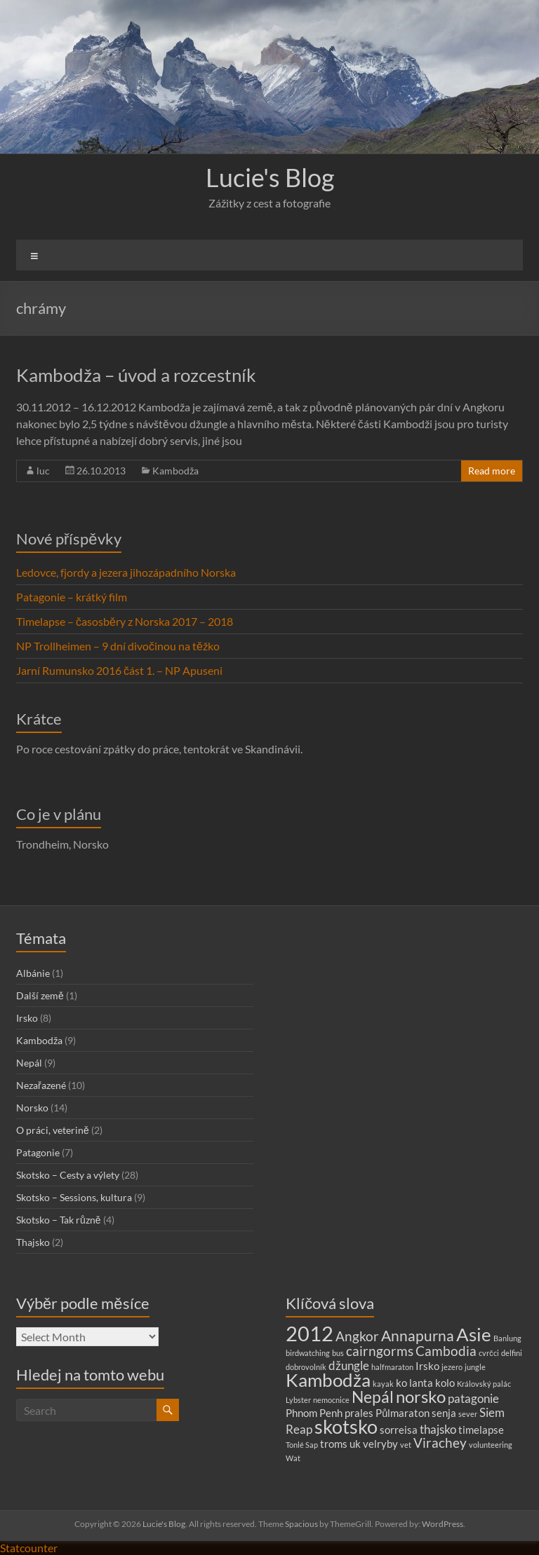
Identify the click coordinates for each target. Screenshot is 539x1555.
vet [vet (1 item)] (405, 1444)
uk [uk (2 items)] (355, 1444)
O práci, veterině (52, 1130)
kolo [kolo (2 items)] (445, 1383)
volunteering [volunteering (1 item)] (490, 1444)
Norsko (32, 1108)
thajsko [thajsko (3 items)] (438, 1429)
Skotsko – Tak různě (58, 1220)
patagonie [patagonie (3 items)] (473, 1398)
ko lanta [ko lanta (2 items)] (414, 1383)
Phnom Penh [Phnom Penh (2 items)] (314, 1413)
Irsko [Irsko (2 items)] (427, 1366)
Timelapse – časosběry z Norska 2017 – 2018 (124, 621)
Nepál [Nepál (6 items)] (373, 1397)
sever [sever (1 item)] (467, 1413)
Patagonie (38, 1152)
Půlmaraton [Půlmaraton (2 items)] (402, 1413)
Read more (491, 471)
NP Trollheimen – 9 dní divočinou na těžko (118, 645)
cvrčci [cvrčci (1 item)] (488, 1352)
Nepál (29, 1063)
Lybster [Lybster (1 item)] (298, 1399)
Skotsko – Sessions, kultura (74, 1197)
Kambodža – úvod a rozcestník (136, 375)
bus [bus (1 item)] (338, 1352)
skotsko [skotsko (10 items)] (346, 1426)
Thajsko (33, 1242)
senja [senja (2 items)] (444, 1413)
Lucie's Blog (270, 177)
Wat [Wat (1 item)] (293, 1457)
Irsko (27, 1018)
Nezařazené (41, 1085)
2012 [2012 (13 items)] (309, 1333)
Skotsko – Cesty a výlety (67, 1175)
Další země (40, 995)
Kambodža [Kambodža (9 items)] (328, 1380)
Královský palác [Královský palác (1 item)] (484, 1383)
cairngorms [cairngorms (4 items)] (379, 1351)
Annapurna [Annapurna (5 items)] (417, 1336)
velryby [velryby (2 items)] (380, 1444)
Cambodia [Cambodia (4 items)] (446, 1351)
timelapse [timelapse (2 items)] (481, 1430)
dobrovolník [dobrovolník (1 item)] (306, 1366)
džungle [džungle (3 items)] (348, 1365)
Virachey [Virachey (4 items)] (440, 1442)
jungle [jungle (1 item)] (475, 1366)
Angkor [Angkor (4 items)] (357, 1336)
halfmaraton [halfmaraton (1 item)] (392, 1366)
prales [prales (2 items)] (359, 1413)
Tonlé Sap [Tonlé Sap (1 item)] (302, 1444)
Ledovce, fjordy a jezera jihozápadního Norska (126, 572)
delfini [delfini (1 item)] (511, 1352)
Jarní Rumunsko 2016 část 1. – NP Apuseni (119, 670)
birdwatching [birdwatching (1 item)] (308, 1352)
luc (43, 471)
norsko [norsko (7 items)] (421, 1396)
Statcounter (29, 1547)
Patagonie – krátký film (71, 596)
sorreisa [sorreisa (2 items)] (399, 1430)
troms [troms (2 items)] (333, 1444)
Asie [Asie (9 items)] (473, 1334)
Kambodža (175, 471)
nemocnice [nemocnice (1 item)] (331, 1399)
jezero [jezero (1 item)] (452, 1366)
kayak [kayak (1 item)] (383, 1383)
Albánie (33, 973)
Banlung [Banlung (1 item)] (507, 1338)
